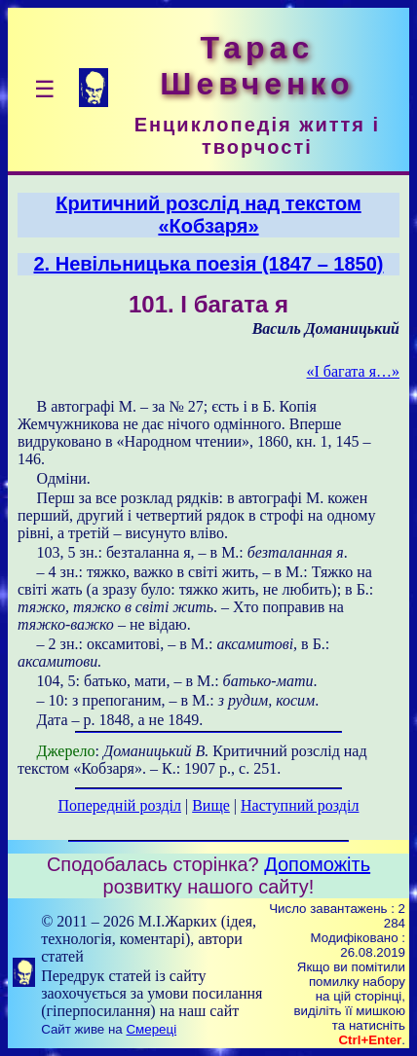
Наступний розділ (300, 805)
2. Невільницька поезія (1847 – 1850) (209, 263)
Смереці (151, 1029)
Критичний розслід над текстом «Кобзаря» (208, 215)
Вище (211, 805)
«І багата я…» (353, 371)
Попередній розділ (119, 805)
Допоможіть (317, 864)
